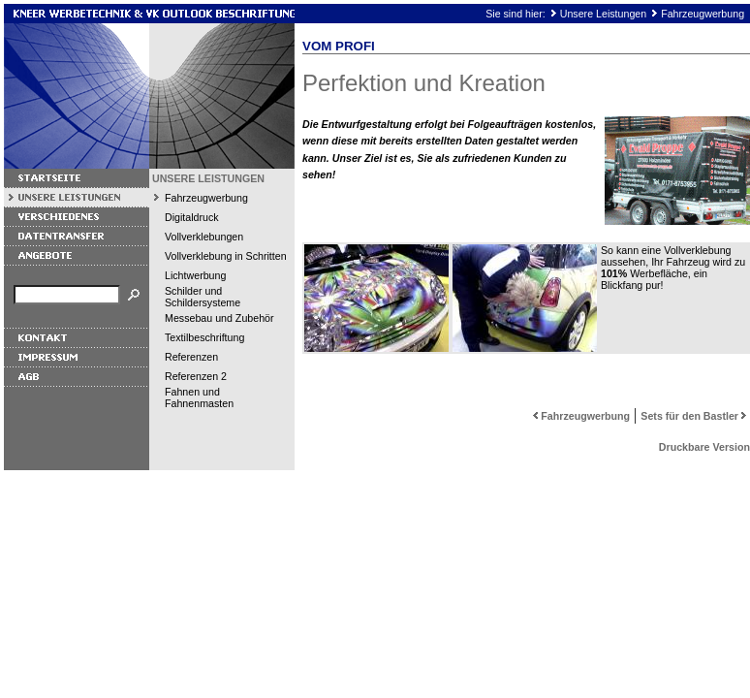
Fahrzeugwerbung (702, 13)
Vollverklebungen (204, 236)
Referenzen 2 (196, 376)
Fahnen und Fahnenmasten (199, 397)
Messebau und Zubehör (219, 318)
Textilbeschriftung (204, 337)
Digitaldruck (192, 217)
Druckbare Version (704, 447)
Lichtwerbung (195, 275)
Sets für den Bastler (695, 416)
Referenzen (191, 357)
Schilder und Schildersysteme (202, 296)
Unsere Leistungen (603, 13)
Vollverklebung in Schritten (226, 256)
